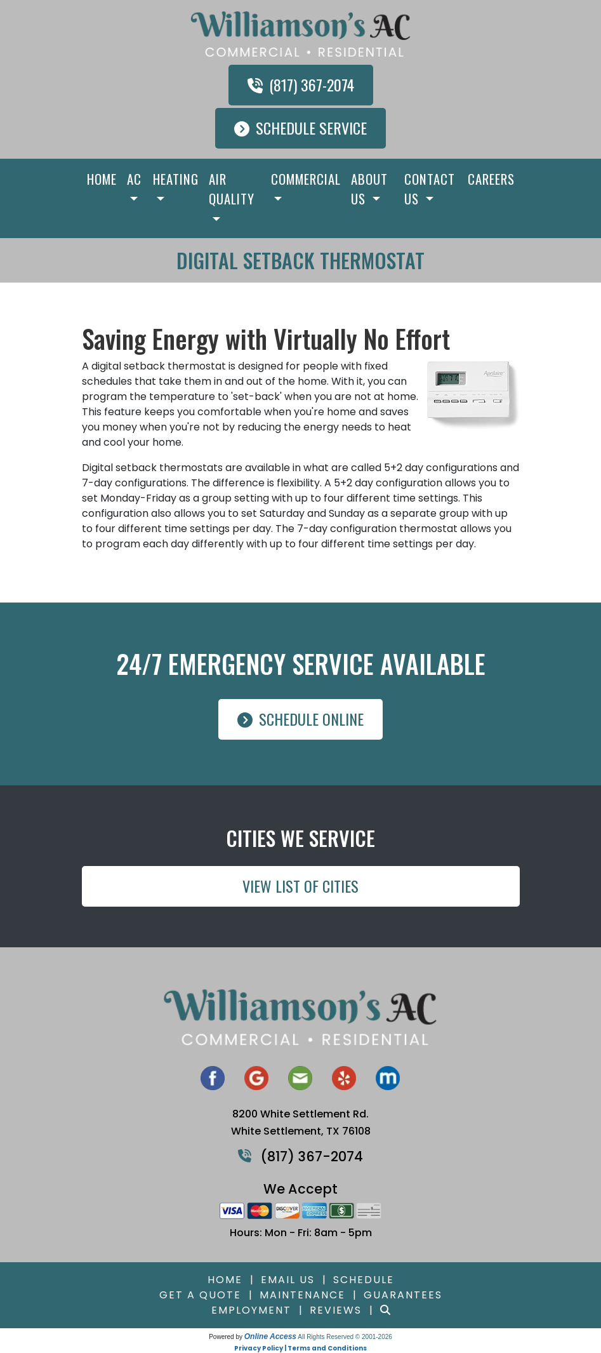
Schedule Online (300, 718)
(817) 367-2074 (301, 84)
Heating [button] (176, 179)
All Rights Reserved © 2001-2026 (345, 1336)
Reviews (336, 1310)
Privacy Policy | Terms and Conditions (300, 1348)
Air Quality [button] (231, 188)
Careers (491, 179)
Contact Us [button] (429, 188)
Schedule (363, 1279)
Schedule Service (300, 127)
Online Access (270, 1336)
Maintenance (302, 1295)
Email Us (288, 1279)
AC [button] (134, 179)
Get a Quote (200, 1295)
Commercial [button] (306, 179)
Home (102, 179)
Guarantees (403, 1295)
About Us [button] (369, 188)
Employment (251, 1310)
